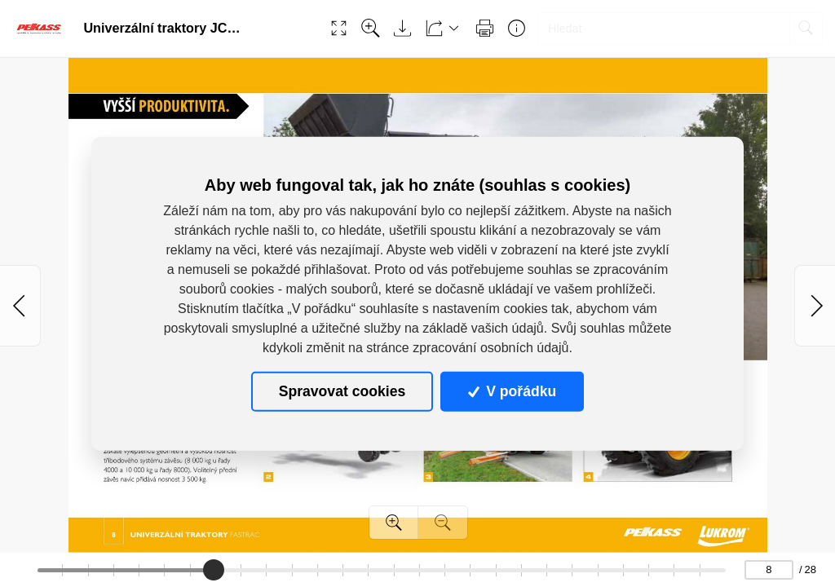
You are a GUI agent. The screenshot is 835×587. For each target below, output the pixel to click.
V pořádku (512, 391)
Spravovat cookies (342, 391)
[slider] (214, 569)
